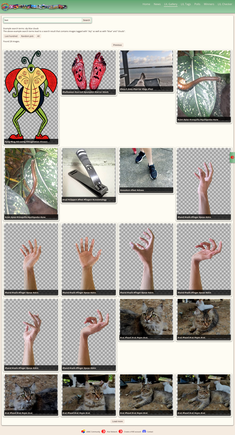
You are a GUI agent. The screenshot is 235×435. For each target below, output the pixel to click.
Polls (197, 4)
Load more (117, 421)
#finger (194, 217)
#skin (208, 217)
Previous (117, 45)
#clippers (72, 199)
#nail (65, 199)
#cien (180, 119)
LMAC (35, 7)
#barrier (137, 89)
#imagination (33, 141)
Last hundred (11, 36)
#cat (122, 337)
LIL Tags (186, 4)
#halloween (68, 92)
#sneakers (125, 190)
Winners (209, 4)
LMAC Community (93, 432)
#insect (43, 141)
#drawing (20, 141)
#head (128, 337)
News (157, 4)
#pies (186, 119)
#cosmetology (100, 199)
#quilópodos (206, 119)
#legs (144, 89)
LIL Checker (225, 4)
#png (7, 141)
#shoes (140, 190)
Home (146, 4)
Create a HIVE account (132, 432)
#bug (13, 141)
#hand (181, 217)
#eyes (140, 337)
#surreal (79, 92)
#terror (98, 92)
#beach (123, 89)
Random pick (27, 36)
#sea (130, 89)
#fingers (88, 199)
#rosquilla (194, 119)
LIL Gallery (170, 4)
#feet (150, 89)
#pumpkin (89, 92)
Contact (150, 432)
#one (215, 119)
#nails (188, 217)
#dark (105, 92)
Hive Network (112, 432)
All (38, 36)
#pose (202, 217)
